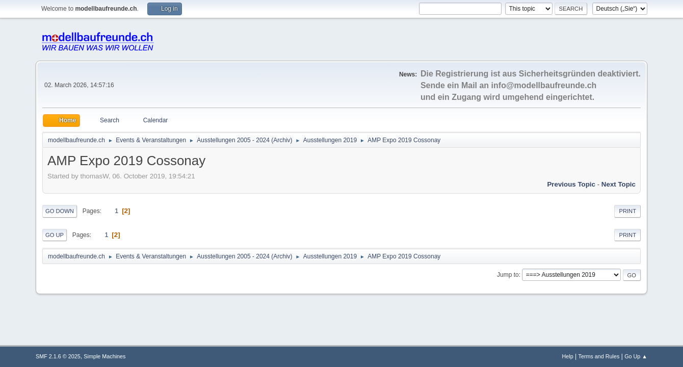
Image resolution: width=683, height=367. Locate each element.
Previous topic (571, 184)
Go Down (59, 211)
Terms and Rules (599, 356)
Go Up (54, 235)
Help (567, 356)
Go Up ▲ (635, 356)
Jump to (508, 274)
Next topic (618, 184)
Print (627, 211)
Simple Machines (104, 356)
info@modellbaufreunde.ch (544, 85)
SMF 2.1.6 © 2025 (58, 356)
